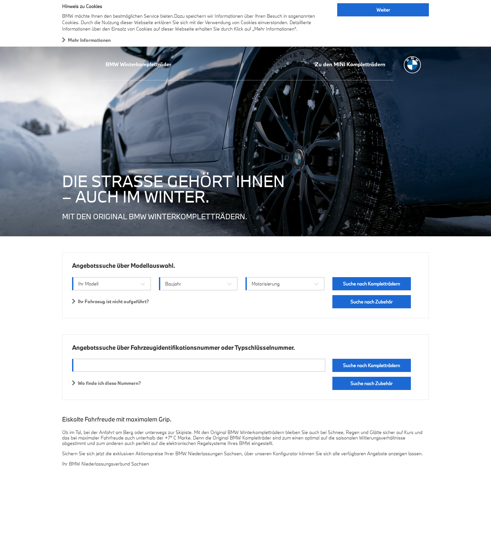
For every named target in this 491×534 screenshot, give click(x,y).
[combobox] (111, 283)
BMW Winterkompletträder (138, 64)
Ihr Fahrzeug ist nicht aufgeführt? (113, 301)
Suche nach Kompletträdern (371, 284)
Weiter (383, 10)
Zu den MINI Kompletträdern (350, 64)
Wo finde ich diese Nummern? (109, 383)
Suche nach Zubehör (371, 302)
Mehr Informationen (89, 40)
